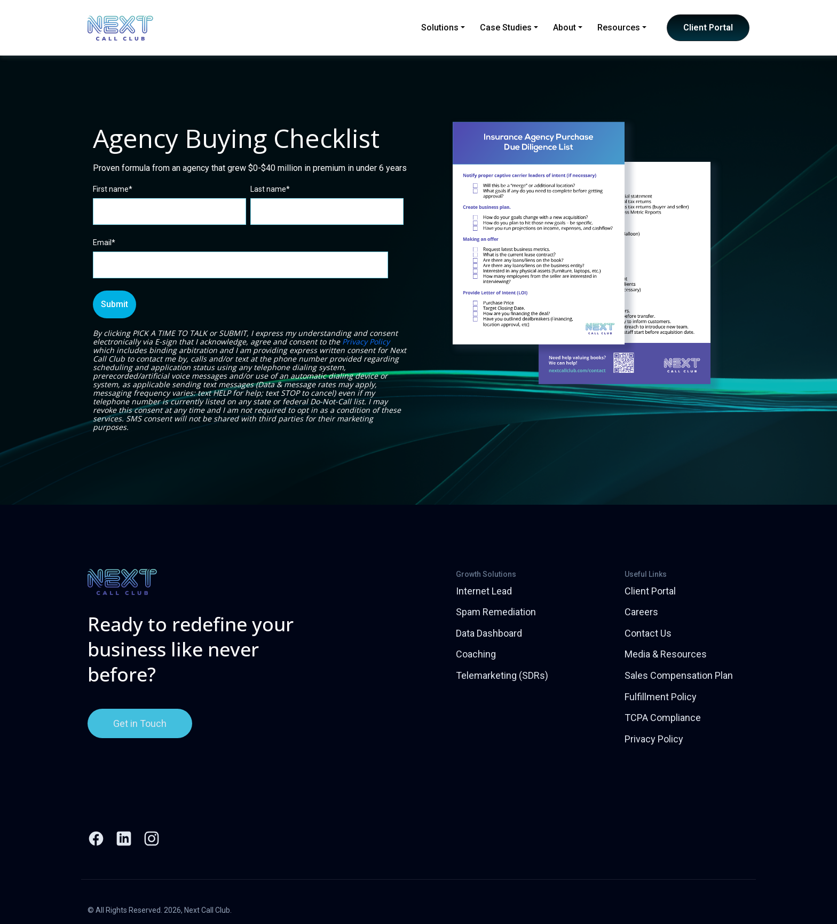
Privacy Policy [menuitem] (654, 739)
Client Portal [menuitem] (650, 591)
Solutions (443, 27)
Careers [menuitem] (641, 611)
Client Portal (708, 27)
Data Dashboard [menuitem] (489, 633)
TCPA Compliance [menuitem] (663, 717)
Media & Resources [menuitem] (666, 654)
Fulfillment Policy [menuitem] (661, 696)
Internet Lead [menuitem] (484, 591)
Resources (621, 27)
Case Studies (509, 27)
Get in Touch (140, 723)
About (567, 27)
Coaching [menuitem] (476, 654)
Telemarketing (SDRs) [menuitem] (502, 675)
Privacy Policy (366, 341)
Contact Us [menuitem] (648, 633)
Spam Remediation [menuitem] (496, 611)
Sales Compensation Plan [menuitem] (679, 675)
